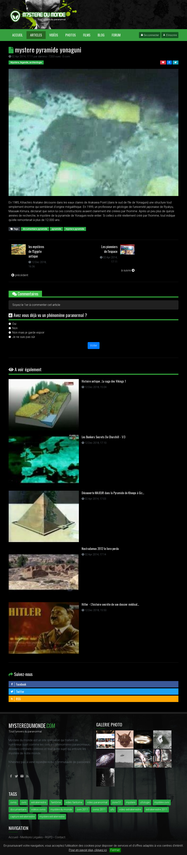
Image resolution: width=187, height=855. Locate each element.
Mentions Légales (31, 837)
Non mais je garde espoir (28, 332)
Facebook (18, 684)
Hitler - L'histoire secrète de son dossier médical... (110, 604)
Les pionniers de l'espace (109, 249)
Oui (14, 323)
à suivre (128, 270)
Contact (60, 837)
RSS (15, 699)
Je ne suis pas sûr (23, 337)
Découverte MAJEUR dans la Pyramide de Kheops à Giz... (113, 493)
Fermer (115, 850)
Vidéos (53, 35)
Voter (93, 345)
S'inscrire (170, 35)
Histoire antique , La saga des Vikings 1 (104, 381)
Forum (116, 35)
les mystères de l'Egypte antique (36, 251)
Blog (101, 35)
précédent (19, 275)
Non (15, 328)
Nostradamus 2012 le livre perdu (100, 548)
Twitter (17, 691)
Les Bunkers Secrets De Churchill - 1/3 (103, 437)
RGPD (49, 837)
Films (86, 35)
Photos (70, 35)
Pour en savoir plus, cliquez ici (88, 850)
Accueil (19, 34)
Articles (36, 35)
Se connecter (150, 35)
